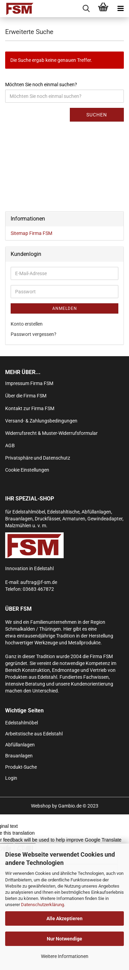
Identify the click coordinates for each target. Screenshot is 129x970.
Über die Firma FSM (25, 395)
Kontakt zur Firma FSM (29, 408)
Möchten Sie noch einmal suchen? (41, 84)
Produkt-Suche (21, 767)
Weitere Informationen (64, 956)
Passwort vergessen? (33, 334)
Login (11, 778)
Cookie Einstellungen (27, 470)
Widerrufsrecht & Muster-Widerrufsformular (51, 433)
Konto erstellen (27, 324)
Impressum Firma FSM (29, 383)
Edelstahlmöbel (21, 722)
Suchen (96, 114)
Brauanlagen (19, 755)
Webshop (41, 806)
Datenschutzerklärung (42, 904)
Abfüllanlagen (20, 744)
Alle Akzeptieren (64, 918)
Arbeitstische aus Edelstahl (34, 733)
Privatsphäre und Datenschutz (37, 458)
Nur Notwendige (64, 938)
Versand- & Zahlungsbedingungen (41, 421)
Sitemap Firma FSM (31, 233)
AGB (10, 445)
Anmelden (64, 308)
